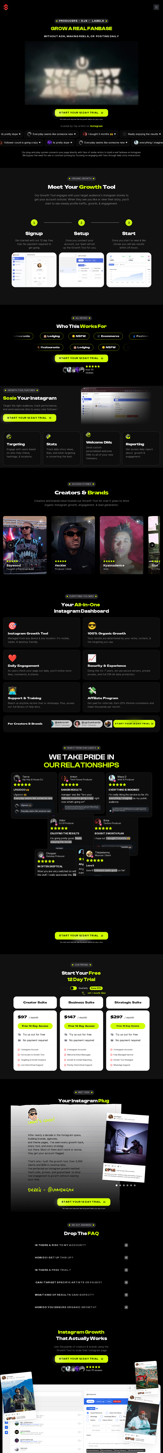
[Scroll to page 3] (124, 1185)
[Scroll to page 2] (120, 1185)
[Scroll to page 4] (127, 1185)
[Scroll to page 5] (131, 1185)
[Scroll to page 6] (134, 1185)
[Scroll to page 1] (117, 1185)
